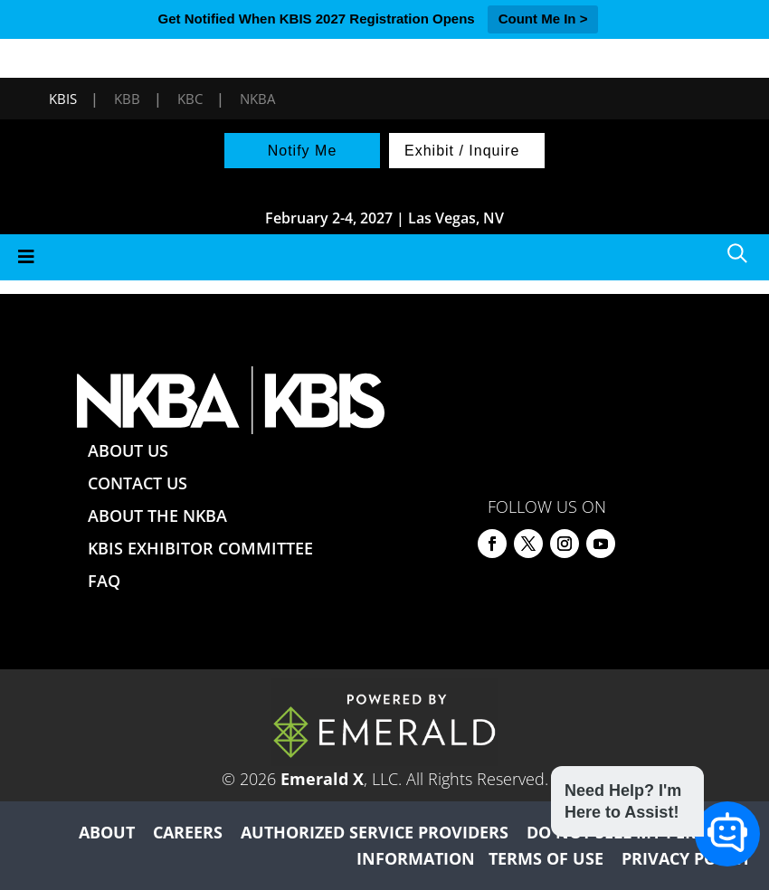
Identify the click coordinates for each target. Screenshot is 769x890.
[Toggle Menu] (384, 257)
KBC (190, 99)
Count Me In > (543, 18)
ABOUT (107, 832)
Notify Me (302, 150)
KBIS (63, 99)
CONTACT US (137, 483)
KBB (127, 99)
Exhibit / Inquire (461, 150)
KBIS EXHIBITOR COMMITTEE (200, 548)
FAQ (104, 581)
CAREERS (188, 832)
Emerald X (322, 779)
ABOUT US (128, 450)
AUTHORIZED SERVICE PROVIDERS (374, 832)
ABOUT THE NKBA (157, 515)
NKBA (257, 99)
